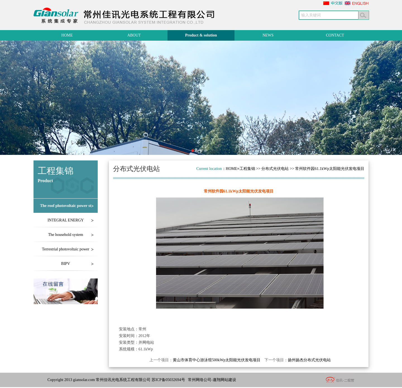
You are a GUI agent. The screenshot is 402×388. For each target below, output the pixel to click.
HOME (231, 169)
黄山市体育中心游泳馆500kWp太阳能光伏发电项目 (216, 360)
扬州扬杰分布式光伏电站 (309, 360)
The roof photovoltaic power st (65, 206)
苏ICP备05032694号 (168, 380)
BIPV (65, 264)
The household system (65, 235)
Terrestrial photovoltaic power (65, 249)
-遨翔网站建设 (223, 380)
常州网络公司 (199, 380)
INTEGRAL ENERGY (65, 220)
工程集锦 (247, 169)
